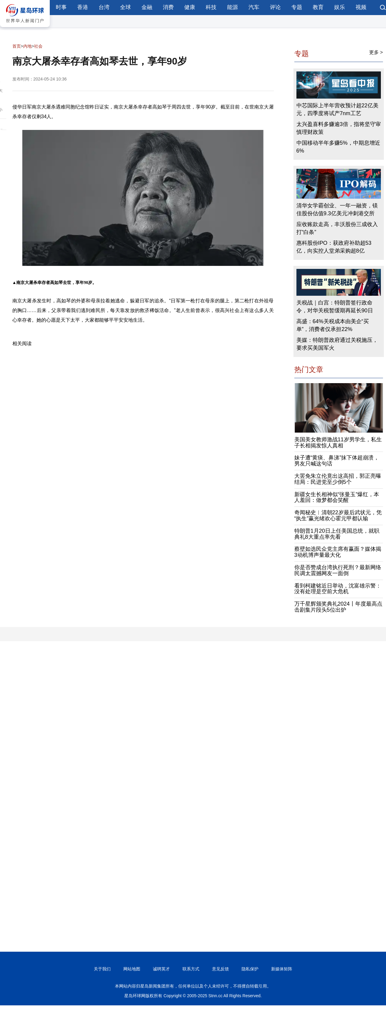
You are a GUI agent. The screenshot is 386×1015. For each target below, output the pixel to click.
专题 (296, 7)
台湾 (104, 7)
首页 (16, 46)
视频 (361, 7)
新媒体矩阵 (281, 968)
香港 (82, 7)
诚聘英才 (161, 968)
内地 (27, 46)
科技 (211, 7)
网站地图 (131, 968)
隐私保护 (250, 968)
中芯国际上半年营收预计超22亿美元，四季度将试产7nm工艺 (337, 109)
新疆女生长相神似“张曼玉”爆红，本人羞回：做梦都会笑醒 (336, 497)
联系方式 (190, 968)
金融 (146, 7)
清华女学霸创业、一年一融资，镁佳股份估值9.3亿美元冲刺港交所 (337, 209)
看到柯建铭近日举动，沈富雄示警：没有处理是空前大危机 (337, 589)
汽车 (253, 7)
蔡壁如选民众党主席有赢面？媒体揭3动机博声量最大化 (337, 552)
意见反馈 (220, 968)
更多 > (376, 52)
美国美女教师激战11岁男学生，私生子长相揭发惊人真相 (338, 443)
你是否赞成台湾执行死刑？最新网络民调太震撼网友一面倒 (337, 570)
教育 (318, 7)
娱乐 (339, 7)
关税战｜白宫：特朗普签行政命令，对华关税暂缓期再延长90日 (334, 307)
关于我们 (102, 968)
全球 (125, 7)
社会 (38, 46)
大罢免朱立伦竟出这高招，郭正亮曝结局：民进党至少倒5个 (337, 479)
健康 (189, 7)
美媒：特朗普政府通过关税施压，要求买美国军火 (337, 344)
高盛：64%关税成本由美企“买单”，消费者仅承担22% (332, 325)
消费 (168, 7)
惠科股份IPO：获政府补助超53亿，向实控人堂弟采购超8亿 (334, 247)
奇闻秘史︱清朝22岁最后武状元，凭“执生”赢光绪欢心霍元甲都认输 (338, 515)
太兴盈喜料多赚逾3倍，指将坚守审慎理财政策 (338, 128)
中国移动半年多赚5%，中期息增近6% (338, 147)
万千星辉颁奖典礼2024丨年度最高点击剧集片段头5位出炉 (338, 607)
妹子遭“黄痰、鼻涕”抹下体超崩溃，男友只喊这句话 (336, 461)
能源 (232, 7)
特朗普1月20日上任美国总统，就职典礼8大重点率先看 (336, 534)
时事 (61, 7)
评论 (275, 7)
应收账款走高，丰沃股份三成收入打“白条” (337, 228)
